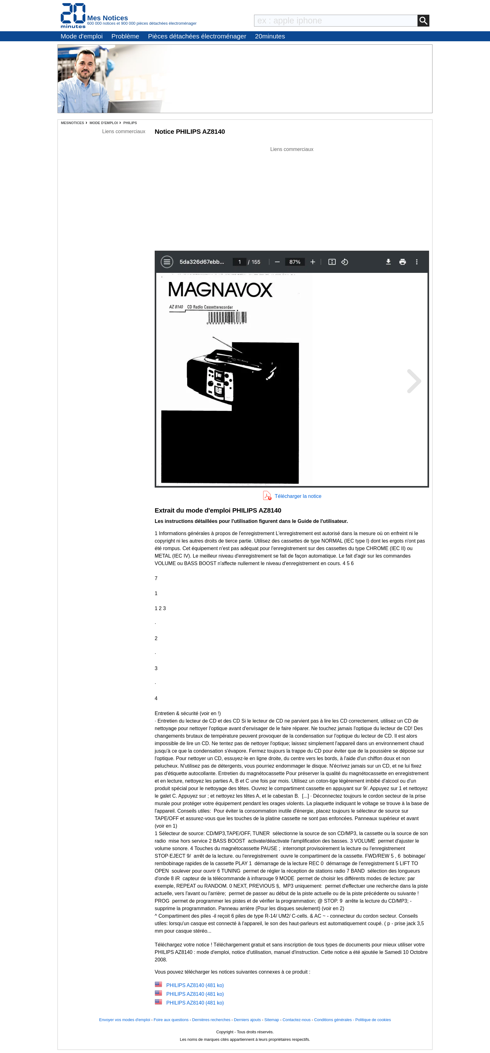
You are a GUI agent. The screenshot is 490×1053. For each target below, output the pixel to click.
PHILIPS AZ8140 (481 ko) (195, 985)
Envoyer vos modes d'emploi (124, 1019)
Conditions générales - (334, 1019)
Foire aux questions (171, 1019)
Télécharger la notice (298, 496)
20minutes (270, 36)
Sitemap (271, 1019)
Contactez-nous (296, 1019)
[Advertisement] (291, 197)
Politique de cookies (373, 1019)
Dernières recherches (211, 1019)
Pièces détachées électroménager (197, 36)
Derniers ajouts (247, 1019)
